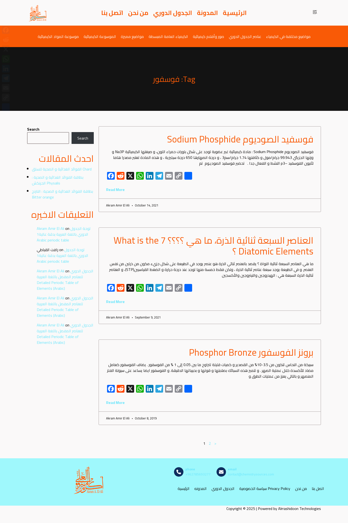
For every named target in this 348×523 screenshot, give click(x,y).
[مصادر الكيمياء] (38, 13)
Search (33, 129)
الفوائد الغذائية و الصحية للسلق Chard (62, 169)
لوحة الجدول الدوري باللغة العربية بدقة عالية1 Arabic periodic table (63, 234)
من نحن (138, 12)
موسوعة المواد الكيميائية (58, 36)
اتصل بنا (112, 12)
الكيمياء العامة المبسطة (168, 36)
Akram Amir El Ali (50, 228)
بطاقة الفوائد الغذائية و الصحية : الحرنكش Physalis (57, 180)
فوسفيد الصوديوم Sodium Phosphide (240, 139)
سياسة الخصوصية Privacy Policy (264, 488)
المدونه (200, 488)
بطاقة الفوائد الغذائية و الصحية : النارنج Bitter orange (62, 194)
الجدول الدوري (172, 12)
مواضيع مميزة (132, 36)
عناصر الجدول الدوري (245, 36)
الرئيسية (235, 12)
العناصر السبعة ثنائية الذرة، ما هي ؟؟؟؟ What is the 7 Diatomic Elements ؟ (213, 246)
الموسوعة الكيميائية (100, 36)
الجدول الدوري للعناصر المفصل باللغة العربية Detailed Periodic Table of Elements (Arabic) (65, 279)
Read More (115, 189)
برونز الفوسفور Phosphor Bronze (251, 352)
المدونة (207, 12)
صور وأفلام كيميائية (208, 36)
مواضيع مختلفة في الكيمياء (288, 36)
